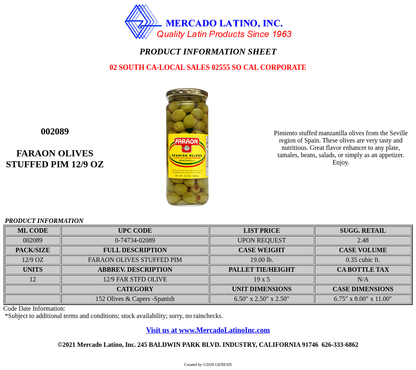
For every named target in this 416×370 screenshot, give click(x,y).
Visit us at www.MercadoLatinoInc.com (208, 330)
